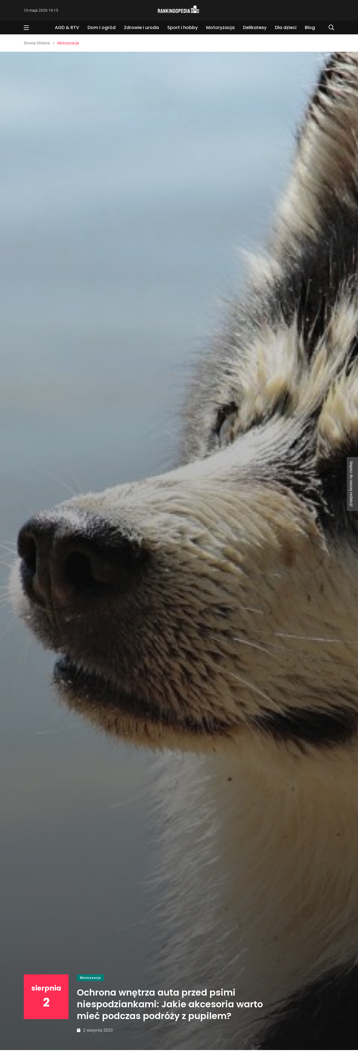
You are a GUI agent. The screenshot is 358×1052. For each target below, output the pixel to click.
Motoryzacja (220, 27)
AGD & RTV (67, 27)
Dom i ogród (102, 27)
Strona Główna (37, 43)
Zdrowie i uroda (141, 27)
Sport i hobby (182, 27)
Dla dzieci (285, 27)
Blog (310, 27)
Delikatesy (255, 27)
